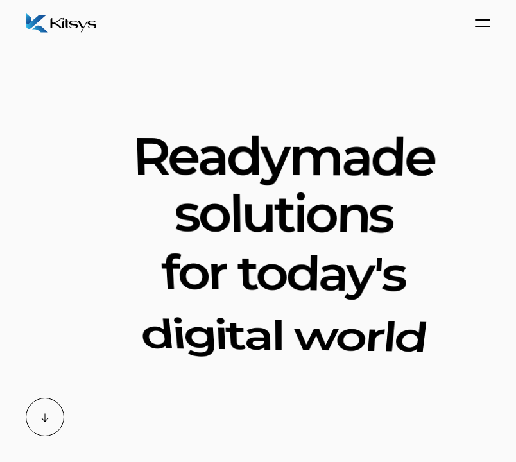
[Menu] (482, 23)
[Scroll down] (45, 417)
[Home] (64, 23)
